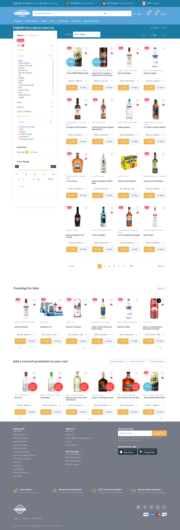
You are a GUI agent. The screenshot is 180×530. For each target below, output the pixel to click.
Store (43, 21)
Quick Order (17, 476)
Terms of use (37, 518)
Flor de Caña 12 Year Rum (154, 398)
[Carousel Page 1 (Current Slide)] (83, 348)
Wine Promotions (20, 448)
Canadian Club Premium (76, 127)
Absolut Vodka (150, 73)
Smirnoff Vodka (124, 73)
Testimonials (18, 469)
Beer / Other (70, 322)
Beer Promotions (20, 442)
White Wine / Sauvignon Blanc (25, 322)
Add (72, 87)
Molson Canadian (99, 327)
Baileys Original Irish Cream (75, 236)
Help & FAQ (17, 431)
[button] (35, 45)
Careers (69, 442)
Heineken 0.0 (71, 327)
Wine (157, 361)
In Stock (34, 152)
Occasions (17, 466)
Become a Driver (91, 21)
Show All (20, 152)
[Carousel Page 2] (86, 348)
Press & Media (71, 445)
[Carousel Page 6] (95, 348)
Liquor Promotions (20, 445)
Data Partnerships (73, 461)
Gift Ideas (76, 21)
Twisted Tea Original (127, 181)
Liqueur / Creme (72, 230)
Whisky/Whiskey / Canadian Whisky (76, 123)
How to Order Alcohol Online (24, 455)
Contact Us (70, 435)
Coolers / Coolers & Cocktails (76, 70)
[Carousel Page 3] (88, 348)
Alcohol (18, 21)
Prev (71, 266)
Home (154, 28)
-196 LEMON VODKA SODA (77, 73)
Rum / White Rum (98, 176)
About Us (69, 431)
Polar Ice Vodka (98, 235)
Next (161, 266)
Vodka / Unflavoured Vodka (127, 70)
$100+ (50, 179)
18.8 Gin (43, 398)
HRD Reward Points (21, 438)
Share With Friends (20, 473)
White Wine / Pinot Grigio (126, 322)
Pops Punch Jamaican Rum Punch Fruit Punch (102, 74)
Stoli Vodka (149, 235)
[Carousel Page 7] (97, 348)
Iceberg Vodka (124, 127)
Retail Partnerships (73, 457)
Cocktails (17, 462)
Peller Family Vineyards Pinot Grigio (127, 328)
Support (16, 518)
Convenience (31, 21)
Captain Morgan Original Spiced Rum (103, 128)
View (83, 87)
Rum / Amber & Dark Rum (152, 395)
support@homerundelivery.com (78, 438)
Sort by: (69, 34)
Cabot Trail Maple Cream (128, 398)
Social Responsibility (21, 452)
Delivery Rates (19, 435)
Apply (22, 186)
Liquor (21, 40)
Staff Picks (63, 21)
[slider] (17, 169)
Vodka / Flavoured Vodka (101, 395)
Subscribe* (159, 433)
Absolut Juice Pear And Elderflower (102, 399)
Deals (52, 21)
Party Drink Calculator (22, 459)
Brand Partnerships (73, 454)
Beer (118, 361)
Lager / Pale (96, 322)
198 (131, 266)
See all (161, 288)
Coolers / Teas (123, 176)
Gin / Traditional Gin (47, 395)
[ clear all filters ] (31, 35)
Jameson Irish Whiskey (153, 181)
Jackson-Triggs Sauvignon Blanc (22, 328)
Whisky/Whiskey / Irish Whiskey (155, 176)
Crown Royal (71, 181)
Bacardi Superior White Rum (102, 182)
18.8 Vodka (71, 398)
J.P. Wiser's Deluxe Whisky (155, 127)
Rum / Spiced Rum (98, 122)
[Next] (163, 35)
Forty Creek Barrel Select (129, 235)
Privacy (26, 518)
